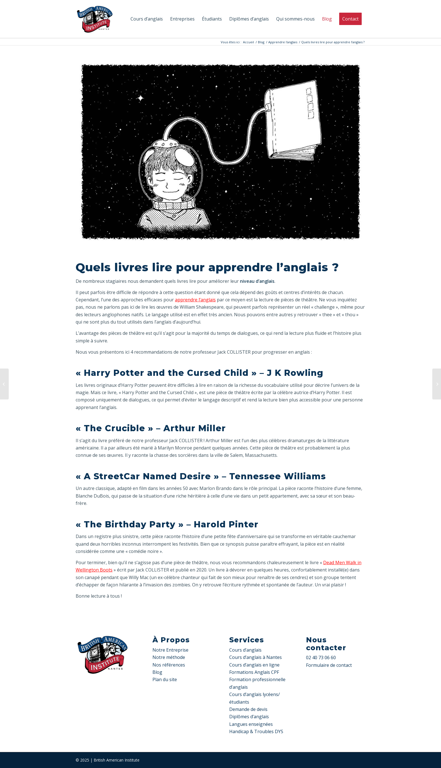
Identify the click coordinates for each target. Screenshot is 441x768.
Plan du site (164, 679)
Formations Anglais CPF (254, 672)
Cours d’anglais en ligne (254, 665)
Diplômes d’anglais (249, 716)
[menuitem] (146, 19)
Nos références (168, 665)
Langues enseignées (251, 724)
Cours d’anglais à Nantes (255, 657)
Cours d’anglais (245, 650)
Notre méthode (168, 657)
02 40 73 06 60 (321, 657)
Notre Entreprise (170, 650)
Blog (157, 672)
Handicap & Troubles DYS (256, 731)
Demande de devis (248, 709)
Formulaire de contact (329, 665)
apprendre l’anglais (195, 300)
